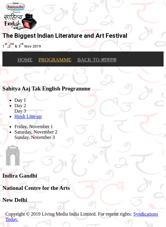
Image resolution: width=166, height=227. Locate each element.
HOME (24, 60)
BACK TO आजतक (97, 60)
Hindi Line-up (28, 116)
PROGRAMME (54, 60)
